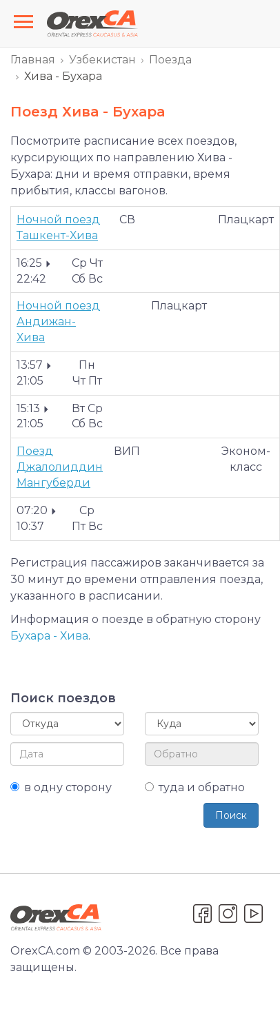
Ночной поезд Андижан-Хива (58, 321)
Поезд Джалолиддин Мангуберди (60, 467)
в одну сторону (61, 787)
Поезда (170, 59)
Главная (32, 59)
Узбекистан (102, 59)
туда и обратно (195, 787)
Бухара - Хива (49, 635)
